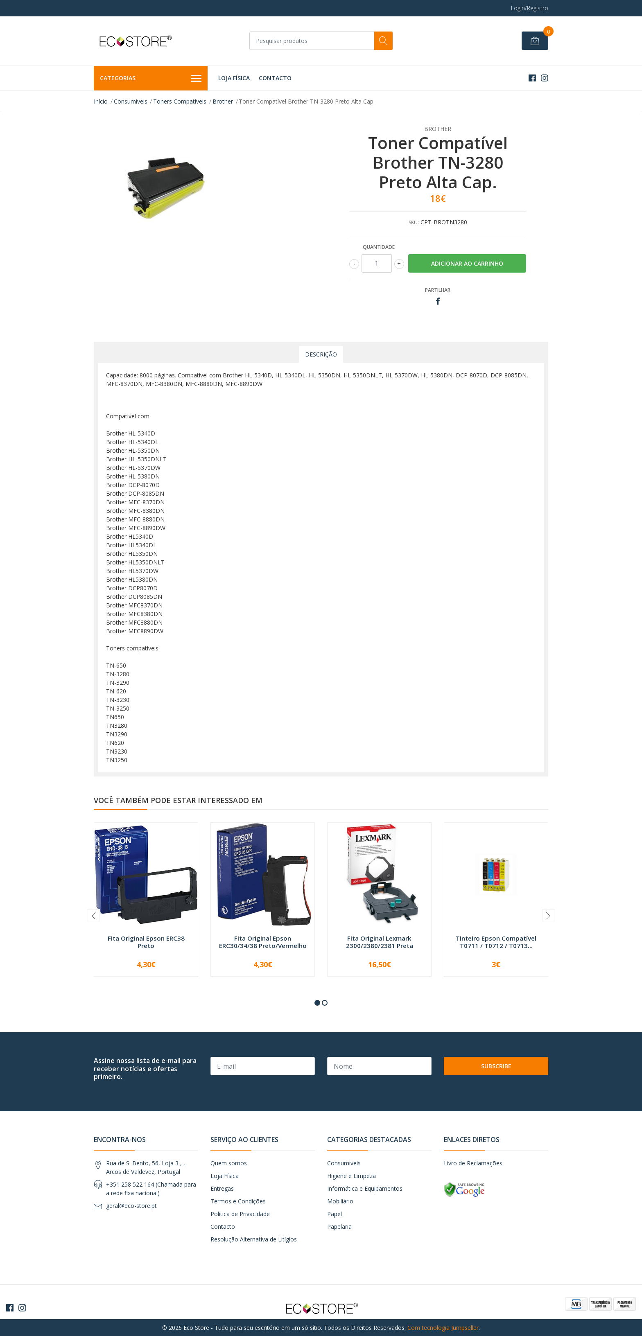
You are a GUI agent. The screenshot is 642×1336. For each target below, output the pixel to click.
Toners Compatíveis (179, 101)
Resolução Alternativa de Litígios (253, 1239)
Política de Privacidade (240, 1214)
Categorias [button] (150, 78)
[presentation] (94, 915)
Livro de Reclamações (473, 1163)
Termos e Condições (238, 1201)
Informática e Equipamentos (364, 1188)
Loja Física (234, 78)
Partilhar (437, 290)
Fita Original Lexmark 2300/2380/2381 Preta (379, 942)
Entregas (222, 1188)
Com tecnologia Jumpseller (443, 1327)
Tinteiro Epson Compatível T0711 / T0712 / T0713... (496, 942)
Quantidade (379, 247)
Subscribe (496, 1066)
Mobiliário (340, 1201)
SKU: (414, 222)
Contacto (275, 78)
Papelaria (339, 1226)
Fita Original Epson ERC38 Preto (146, 942)
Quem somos (228, 1163)
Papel (334, 1214)
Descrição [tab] (321, 354)
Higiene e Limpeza (351, 1176)
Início (101, 101)
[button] (317, 1003)
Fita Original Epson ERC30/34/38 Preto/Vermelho (263, 942)
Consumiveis (130, 101)
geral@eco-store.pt (131, 1206)
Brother (222, 101)
